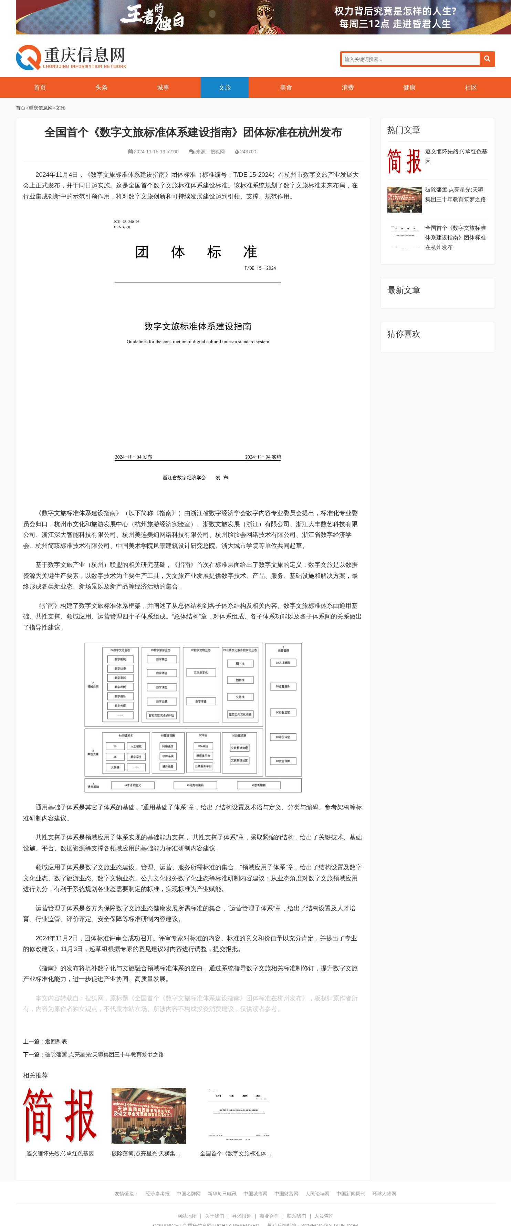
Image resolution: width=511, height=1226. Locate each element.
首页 (40, 87)
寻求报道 (241, 1216)
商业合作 (269, 1216)
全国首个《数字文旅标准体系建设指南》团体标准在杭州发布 (455, 237)
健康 (409, 87)
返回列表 (56, 1041)
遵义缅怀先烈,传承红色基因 (60, 1153)
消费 (348, 87)
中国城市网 (255, 1193)
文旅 (225, 87)
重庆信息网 (71, 57)
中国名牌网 (189, 1193)
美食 (286, 87)
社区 (471, 87)
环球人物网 (384, 1193)
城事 (163, 87)
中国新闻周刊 (350, 1193)
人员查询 (324, 1216)
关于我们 (214, 1216)
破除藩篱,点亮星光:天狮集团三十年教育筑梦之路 (104, 1055)
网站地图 (187, 1216)
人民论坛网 (317, 1193)
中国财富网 (286, 1193)
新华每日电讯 (222, 1193)
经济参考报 (158, 1193)
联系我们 (296, 1216)
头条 (101, 87)
